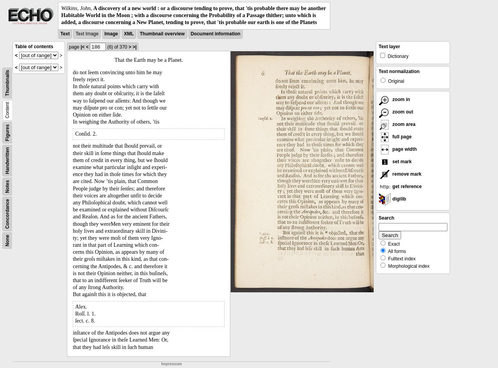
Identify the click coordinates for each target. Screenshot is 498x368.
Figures (7, 132)
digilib (392, 199)
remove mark (400, 174)
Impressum (171, 364)
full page (395, 137)
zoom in (394, 99)
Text (65, 34)
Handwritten (7, 160)
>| (135, 47)
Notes (7, 186)
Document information (215, 34)
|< (82, 47)
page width (398, 149)
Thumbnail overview (162, 34)
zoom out (396, 112)
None (7, 240)
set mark (395, 161)
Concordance (7, 214)
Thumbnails (7, 83)
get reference (400, 186)
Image (111, 34)
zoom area (397, 124)
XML (129, 34)
